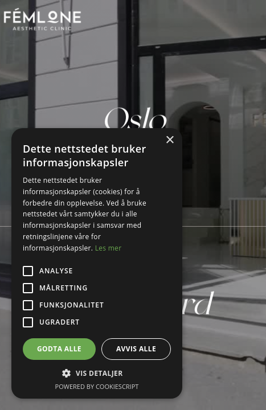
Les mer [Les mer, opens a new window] (108, 248)
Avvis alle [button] (136, 349)
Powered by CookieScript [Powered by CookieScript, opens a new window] (97, 386)
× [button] (169, 140)
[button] (97, 373)
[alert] (96, 263)
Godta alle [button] (59, 349)
